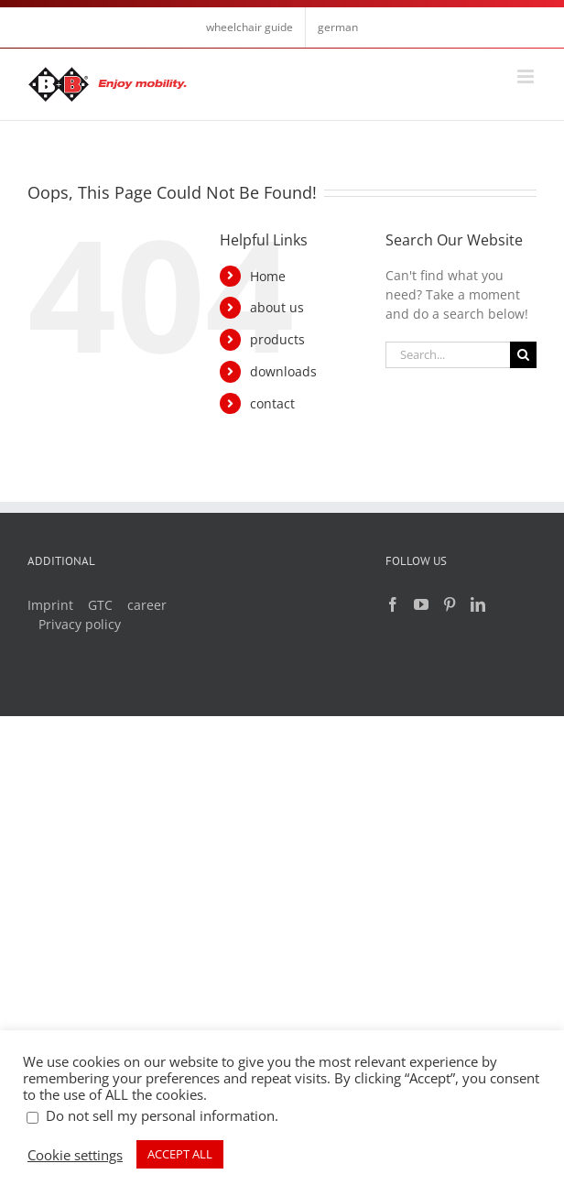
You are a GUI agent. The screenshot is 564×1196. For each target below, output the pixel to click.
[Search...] (447, 355)
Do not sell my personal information (160, 1115)
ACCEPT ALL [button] (179, 1154)
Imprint (50, 605)
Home (268, 276)
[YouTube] (421, 604)
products (277, 339)
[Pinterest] (449, 604)
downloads (283, 371)
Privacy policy (79, 624)
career (147, 605)
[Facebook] (392, 604)
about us (277, 307)
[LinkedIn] (478, 604)
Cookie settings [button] (75, 1155)
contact (272, 403)
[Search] (523, 355)
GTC (100, 605)
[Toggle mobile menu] (527, 76)
